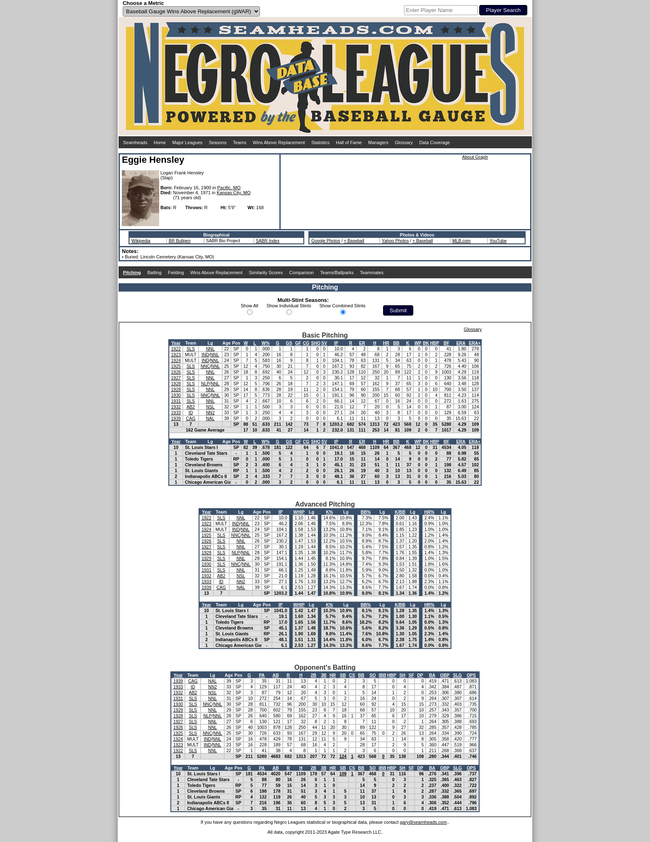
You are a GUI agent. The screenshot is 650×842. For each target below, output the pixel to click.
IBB (382, 675)
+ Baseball (354, 240)
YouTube (498, 240)
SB (343, 675)
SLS (191, 348)
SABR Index (267, 240)
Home (160, 142)
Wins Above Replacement (279, 142)
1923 (176, 354)
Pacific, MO (228, 187)
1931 (176, 400)
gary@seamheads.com (423, 822)
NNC (205, 366)
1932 (176, 406)
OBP (445, 675)
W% (265, 342)
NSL (210, 406)
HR (386, 342)
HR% (429, 511)
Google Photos (325, 240)
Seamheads (135, 142)
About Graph (475, 156)
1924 (176, 360)
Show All (249, 305)
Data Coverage (434, 142)
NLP (205, 383)
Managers (378, 142)
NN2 (210, 412)
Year (175, 342)
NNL (210, 348)
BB (396, 342)
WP (418, 342)
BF (446, 342)
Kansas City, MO (234, 192)
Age (227, 342)
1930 (176, 395)
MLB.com (461, 240)
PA (262, 675)
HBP (434, 342)
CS (352, 675)
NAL (210, 418)
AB (275, 675)
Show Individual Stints (289, 305)
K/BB (400, 511)
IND (205, 354)
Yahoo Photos (395, 240)
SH (402, 675)
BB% (366, 511)
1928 (176, 383)
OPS (471, 675)
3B (323, 675)
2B (313, 675)
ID (191, 412)
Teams (239, 142)
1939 (176, 418)
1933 (176, 412)
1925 (176, 366)
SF (411, 675)
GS (289, 342)
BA (432, 675)
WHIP (298, 511)
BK (426, 342)
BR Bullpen (180, 240)
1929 (176, 389)
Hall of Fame (348, 142)
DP (420, 675)
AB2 (191, 406)
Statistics (320, 142)
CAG (191, 418)
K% (329, 511)
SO (372, 675)
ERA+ (474, 342)
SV (324, 342)
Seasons (218, 142)
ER (362, 342)
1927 (176, 377)
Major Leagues (187, 142)
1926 (176, 371)
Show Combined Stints (343, 305)
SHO (315, 342)
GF (298, 342)
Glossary (403, 142)
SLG (457, 675)
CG (306, 342)
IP (336, 342)
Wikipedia (140, 240)
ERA (461, 342)
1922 (176, 348)
